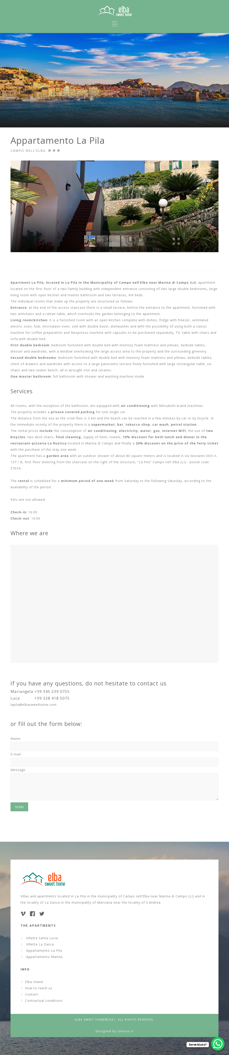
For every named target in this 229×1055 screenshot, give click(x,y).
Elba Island (34, 982)
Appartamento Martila (43, 957)
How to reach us (38, 988)
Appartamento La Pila (43, 950)
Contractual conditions (44, 1000)
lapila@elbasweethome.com (34, 704)
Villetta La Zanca (39, 944)
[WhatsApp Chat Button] (218, 1044)
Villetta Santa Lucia (41, 938)
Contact (31, 994)
